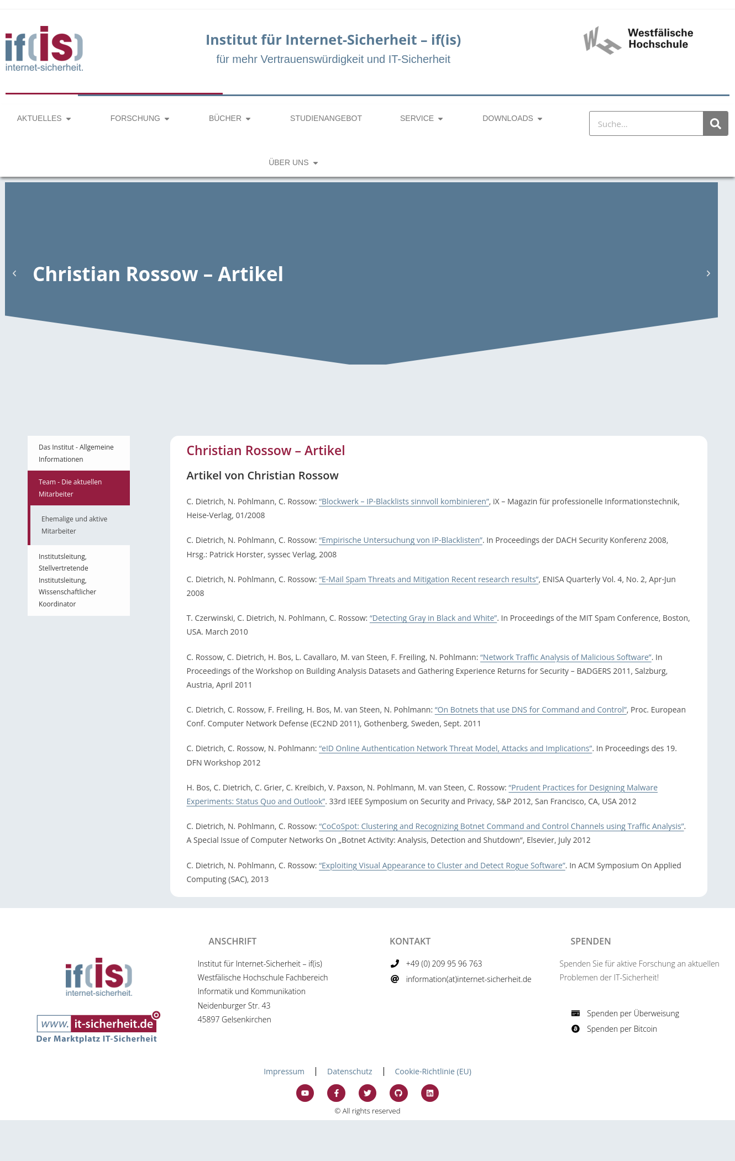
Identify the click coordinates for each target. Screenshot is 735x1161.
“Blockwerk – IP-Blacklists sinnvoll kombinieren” (404, 501)
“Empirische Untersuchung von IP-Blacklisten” (400, 540)
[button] (14, 273)
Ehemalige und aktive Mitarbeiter (74, 525)
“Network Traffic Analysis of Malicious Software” (566, 657)
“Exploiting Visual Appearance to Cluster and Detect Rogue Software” (442, 865)
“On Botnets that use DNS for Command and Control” (531, 709)
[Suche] (715, 123)
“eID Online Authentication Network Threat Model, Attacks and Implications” (455, 748)
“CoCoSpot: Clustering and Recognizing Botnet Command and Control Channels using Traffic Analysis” (501, 826)
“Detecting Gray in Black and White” (433, 618)
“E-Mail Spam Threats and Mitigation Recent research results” (428, 579)
